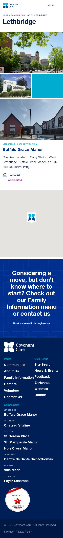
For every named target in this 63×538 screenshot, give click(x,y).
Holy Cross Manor (18, 448)
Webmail (41, 389)
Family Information (19, 377)
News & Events (46, 370)
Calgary (8, 432)
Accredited (15, 180)
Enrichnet (42, 382)
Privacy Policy (24, 532)
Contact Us (13, 397)
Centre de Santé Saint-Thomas (28, 459)
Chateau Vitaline (17, 425)
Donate (40, 395)
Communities (14, 365)
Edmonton (9, 455)
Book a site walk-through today (31, 323)
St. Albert (9, 476)
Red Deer (9, 465)
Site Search (43, 364)
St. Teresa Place (16, 436)
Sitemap (9, 532)
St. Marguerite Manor (21, 442)
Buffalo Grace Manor (23, 149)
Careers (10, 384)
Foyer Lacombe (16, 481)
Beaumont (9, 421)
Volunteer (11, 390)
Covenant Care (22, 525)
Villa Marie (12, 470)
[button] (31, 217)
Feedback (42, 376)
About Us (11, 371)
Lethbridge (10, 410)
